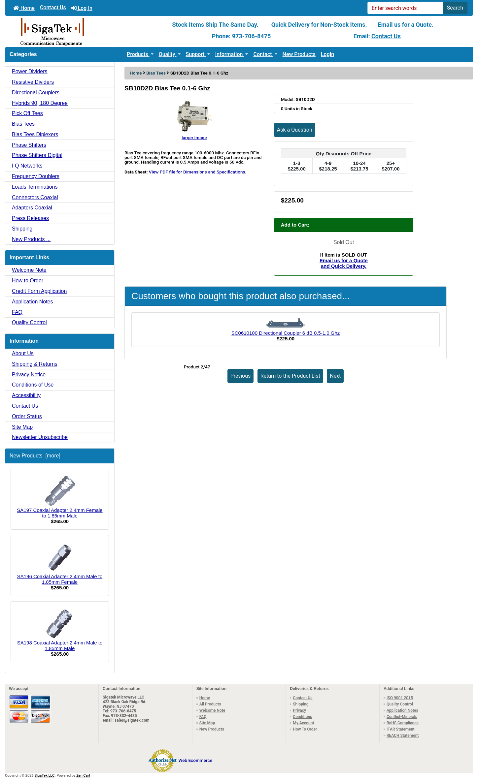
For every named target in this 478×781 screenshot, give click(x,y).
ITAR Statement (401, 729)
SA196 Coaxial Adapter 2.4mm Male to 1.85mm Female (59, 563)
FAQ (17, 312)
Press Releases (30, 218)
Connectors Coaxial (35, 197)
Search (455, 8)
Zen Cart (83, 775)
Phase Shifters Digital (37, 155)
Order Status (27, 416)
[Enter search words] (405, 8)
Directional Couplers (35, 92)
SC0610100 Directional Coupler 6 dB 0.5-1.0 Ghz (285, 333)
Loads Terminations (34, 187)
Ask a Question (294, 130)
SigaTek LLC (45, 775)
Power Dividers (30, 71)
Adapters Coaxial (32, 207)
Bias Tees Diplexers (35, 134)
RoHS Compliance (403, 723)
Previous (240, 376)
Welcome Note (29, 270)
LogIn (327, 54)
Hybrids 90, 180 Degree (40, 103)
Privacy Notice (29, 374)
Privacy (299, 710)
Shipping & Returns (34, 364)
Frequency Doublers (35, 176)
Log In (81, 8)
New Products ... (31, 239)
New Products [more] (35, 455)
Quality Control (29, 322)
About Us (23, 353)
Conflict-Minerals (402, 716)
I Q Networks (27, 166)
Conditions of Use (32, 385)
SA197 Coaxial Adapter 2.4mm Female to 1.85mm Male (59, 496)
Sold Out (343, 242)
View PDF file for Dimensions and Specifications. (197, 171)
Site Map (22, 427)
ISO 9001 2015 (400, 698)
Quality (168, 54)
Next (335, 376)
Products (138, 54)
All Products (210, 704)
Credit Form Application (39, 291)
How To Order (305, 729)
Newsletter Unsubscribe (40, 437)
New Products (299, 54)
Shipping (22, 229)
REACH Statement (403, 735)
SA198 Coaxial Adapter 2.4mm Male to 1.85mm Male (59, 629)
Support (196, 54)
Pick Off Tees (27, 113)
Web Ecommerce (195, 760)
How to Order (27, 280)
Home (24, 8)
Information (229, 54)
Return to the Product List (290, 376)
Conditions (302, 716)
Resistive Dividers (33, 82)
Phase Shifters (29, 145)
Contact (263, 54)
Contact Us (53, 7)
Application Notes (32, 301)
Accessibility (26, 395)
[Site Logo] (83, 31)
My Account (303, 723)
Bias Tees (156, 73)
